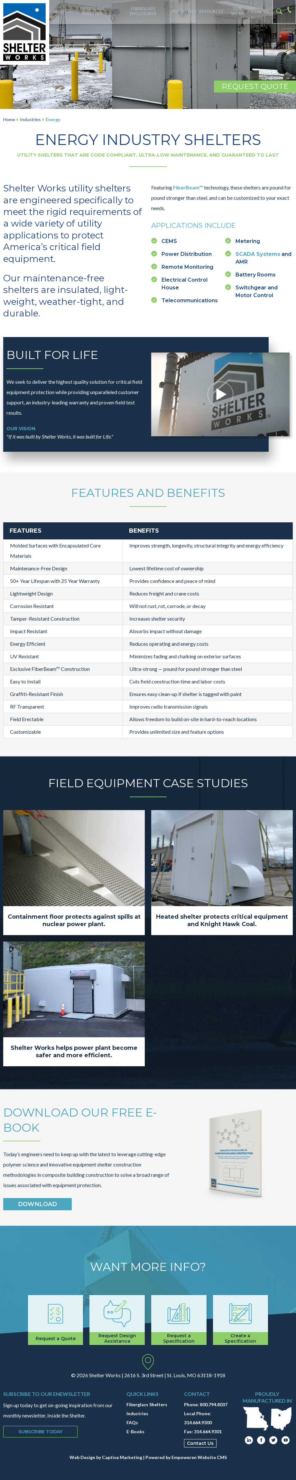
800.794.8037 (213, 1404)
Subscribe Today (40, 1432)
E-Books (135, 1431)
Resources (208, 11)
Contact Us (200, 1443)
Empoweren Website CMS (199, 1457)
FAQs (132, 1422)
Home (9, 119)
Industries (181, 11)
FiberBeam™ (188, 187)
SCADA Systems (258, 254)
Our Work (235, 11)
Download (37, 1204)
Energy (53, 119)
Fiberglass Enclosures (141, 11)
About (59, 11)
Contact (261, 11)
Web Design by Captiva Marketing (105, 1457)
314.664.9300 (198, 1422)
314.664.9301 (208, 1431)
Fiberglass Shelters (92, 11)
